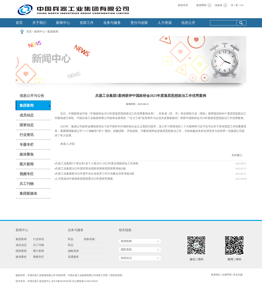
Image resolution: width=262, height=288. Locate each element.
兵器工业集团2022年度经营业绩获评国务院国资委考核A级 (90, 168)
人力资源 (165, 23)
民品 (70, 245)
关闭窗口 (236, 155)
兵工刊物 (27, 184)
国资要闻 (21, 250)
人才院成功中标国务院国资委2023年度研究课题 (84, 178)
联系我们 (216, 274)
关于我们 (39, 23)
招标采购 (89, 239)
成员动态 (27, 115)
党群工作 (87, 23)
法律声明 (226, 274)
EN (241, 5)
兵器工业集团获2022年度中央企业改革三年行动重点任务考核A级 (94, 173)
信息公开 (188, 23)
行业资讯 (27, 135)
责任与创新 (139, 23)
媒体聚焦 (27, 154)
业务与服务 (112, 23)
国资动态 (27, 125)
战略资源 (73, 250)
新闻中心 (63, 23)
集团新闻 (52, 31)
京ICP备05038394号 (61, 281)
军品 (70, 239)
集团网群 (201, 5)
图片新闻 (27, 164)
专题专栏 (27, 145)
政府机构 (126, 241)
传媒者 (218, 5)
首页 (19, 23)
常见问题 (238, 274)
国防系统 (126, 249)
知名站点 (126, 257)
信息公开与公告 (32, 96)
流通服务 (73, 256)
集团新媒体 (28, 193)
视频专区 (27, 174)
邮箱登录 (183, 5)
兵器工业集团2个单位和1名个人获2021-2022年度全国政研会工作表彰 (96, 163)
